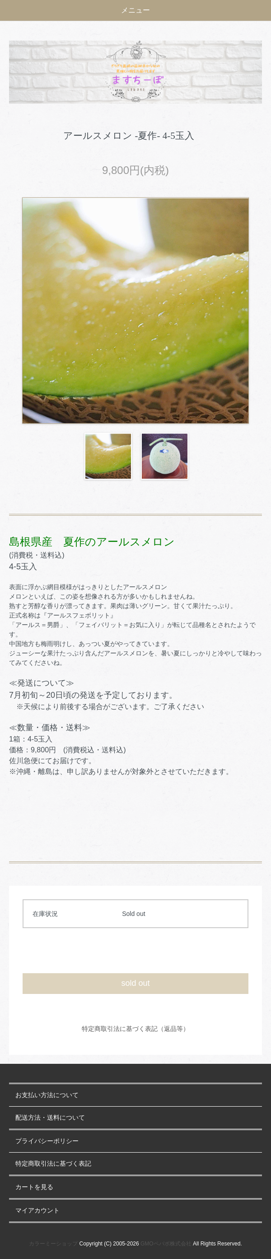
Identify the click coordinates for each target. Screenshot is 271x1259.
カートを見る (34, 1187)
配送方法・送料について (50, 1117)
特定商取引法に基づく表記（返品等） (135, 1028)
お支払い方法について (47, 1095)
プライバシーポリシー (47, 1141)
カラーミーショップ (53, 1244)
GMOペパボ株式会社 (166, 1244)
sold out (135, 983)
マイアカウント (37, 1210)
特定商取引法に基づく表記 (53, 1163)
